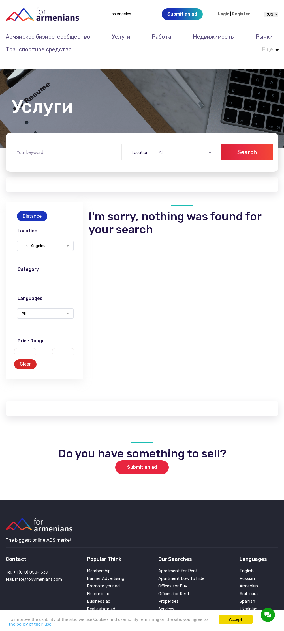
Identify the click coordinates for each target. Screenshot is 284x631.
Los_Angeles (33, 235)
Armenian (249, 575)
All (24, 302)
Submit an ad (142, 456)
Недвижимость (213, 37)
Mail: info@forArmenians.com (34, 568)
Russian (247, 567)
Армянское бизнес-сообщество (48, 37)
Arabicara (249, 582)
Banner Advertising (105, 567)
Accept (235, 619)
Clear (25, 352)
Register (241, 14)
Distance (32, 205)
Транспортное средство (39, 49)
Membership (99, 559)
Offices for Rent (173, 582)
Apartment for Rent (178, 559)
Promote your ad (103, 575)
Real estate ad (101, 598)
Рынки (264, 37)
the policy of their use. (30, 624)
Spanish (247, 590)
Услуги (121, 37)
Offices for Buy (172, 575)
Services (166, 598)
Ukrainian (248, 598)
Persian (247, 605)
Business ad (98, 590)
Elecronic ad (98, 582)
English (247, 559)
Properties (168, 590)
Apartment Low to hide (181, 567)
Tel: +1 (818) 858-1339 (27, 560)
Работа (161, 37)
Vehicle (165, 605)
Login (223, 14)
